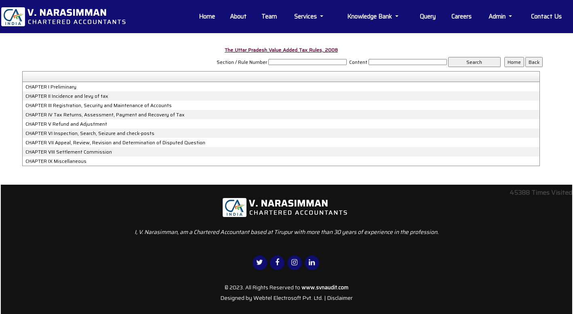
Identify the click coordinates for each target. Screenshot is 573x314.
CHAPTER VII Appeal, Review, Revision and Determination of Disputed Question (115, 142)
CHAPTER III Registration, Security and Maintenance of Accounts (98, 105)
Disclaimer (340, 297)
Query (428, 16)
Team (269, 16)
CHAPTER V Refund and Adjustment (66, 124)
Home (207, 16)
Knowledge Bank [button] (370, 16)
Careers (461, 16)
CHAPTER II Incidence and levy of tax (66, 96)
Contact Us (546, 16)
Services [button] (306, 16)
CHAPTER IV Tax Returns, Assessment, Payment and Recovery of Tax (105, 115)
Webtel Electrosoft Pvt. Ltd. (288, 297)
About (238, 16)
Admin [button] (498, 16)
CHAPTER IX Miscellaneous (55, 161)
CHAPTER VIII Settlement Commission (68, 152)
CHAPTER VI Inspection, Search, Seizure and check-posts (89, 133)
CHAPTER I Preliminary (50, 87)
